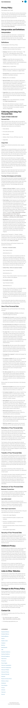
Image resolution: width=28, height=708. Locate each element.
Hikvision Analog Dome (6, 667)
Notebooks (3, 683)
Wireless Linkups (5, 680)
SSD (2, 649)
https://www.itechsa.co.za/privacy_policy (11, 619)
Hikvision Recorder (5, 674)
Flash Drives (4, 658)
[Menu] (25, 1)
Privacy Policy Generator (9, 26)
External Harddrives (5, 656)
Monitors (3, 645)
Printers (3, 687)
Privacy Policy (10, 704)
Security (3, 694)
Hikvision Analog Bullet (6, 665)
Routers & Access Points (6, 678)
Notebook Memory (5, 634)
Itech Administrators (13, 702)
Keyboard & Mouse (5, 631)
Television (3, 692)
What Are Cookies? (14, 240)
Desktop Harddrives (5, 654)
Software (3, 689)
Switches (3, 676)
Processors (3, 660)
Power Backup (4, 685)
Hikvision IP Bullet (5, 669)
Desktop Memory (4, 636)
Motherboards (4, 647)
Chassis (3, 638)
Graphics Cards (4, 640)
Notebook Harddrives (5, 651)
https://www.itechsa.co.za (10, 101)
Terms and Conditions (16, 704)
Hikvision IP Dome (5, 672)
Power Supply (4, 663)
